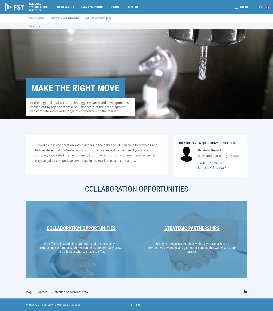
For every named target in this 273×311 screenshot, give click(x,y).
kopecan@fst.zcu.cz (212, 168)
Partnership (33, 26)
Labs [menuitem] (115, 7)
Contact (41, 292)
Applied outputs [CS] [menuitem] (98, 18)
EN (138, 304)
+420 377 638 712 (210, 163)
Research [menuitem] (65, 7)
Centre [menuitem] (133, 7)
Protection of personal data (70, 292)
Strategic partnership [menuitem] (64, 18)
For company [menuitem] (36, 18)
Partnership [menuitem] (92, 7)
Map (29, 292)
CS (132, 304)
